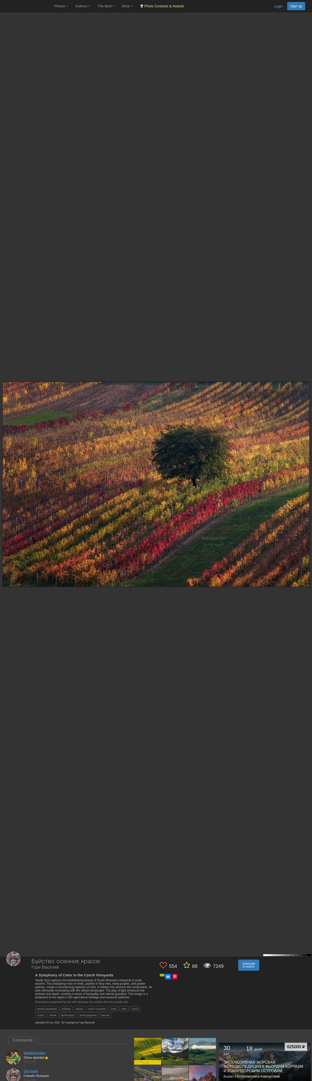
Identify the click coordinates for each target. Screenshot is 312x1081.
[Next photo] (307, 470)
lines (114, 1008)
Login (278, 6)
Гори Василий (45, 967)
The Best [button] (106, 6)
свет (124, 1008)
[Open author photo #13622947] (147, 1051)
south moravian (97, 1008)
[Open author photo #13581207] (202, 1051)
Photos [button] (61, 6)
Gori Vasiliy (31, 1071)
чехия (52, 1015)
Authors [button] (82, 6)
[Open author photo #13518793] (202, 1078)
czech (135, 1008)
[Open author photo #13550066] (175, 1078)
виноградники (88, 1015)
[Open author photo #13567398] (147, 1078)
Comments (22, 1040)
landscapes (68, 1015)
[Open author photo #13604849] (175, 1051)
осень (40, 1015)
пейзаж (66, 1008)
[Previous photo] (4, 470)
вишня (105, 1015)
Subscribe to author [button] (248, 965)
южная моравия (47, 1008)
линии (79, 1008)
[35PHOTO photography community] (26, 6)
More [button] (127, 6)
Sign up (296, 6)
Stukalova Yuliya (34, 1053)
